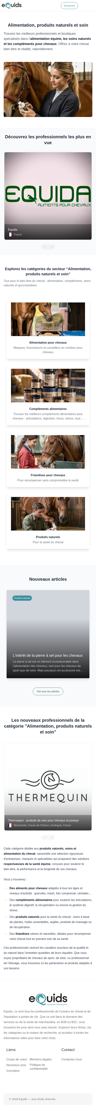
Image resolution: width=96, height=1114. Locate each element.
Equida (12, 229)
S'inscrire (69, 5)
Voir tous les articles (48, 691)
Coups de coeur (16, 1059)
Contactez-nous (71, 1059)
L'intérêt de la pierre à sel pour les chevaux (48, 655)
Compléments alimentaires (48, 408)
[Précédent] (44, 247)
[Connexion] (82, 5)
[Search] (56, 5)
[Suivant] (51, 247)
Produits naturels (48, 537)
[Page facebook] (36, 1081)
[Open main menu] (91, 5)
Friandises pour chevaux (48, 475)
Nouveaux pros (16, 1065)
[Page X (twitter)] (48, 1081)
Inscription (13, 1070)
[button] (91, 5)
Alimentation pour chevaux (48, 342)
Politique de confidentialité (39, 1066)
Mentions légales (41, 1059)
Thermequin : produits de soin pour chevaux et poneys (43, 820)
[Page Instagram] (59, 1081)
